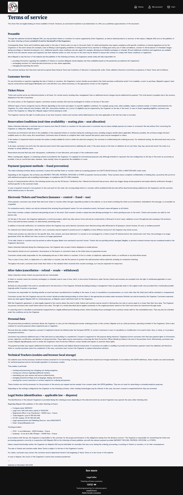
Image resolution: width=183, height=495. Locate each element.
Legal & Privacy (91, 488)
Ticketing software (88, 479)
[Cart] (171, 7)
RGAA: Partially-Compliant (91, 490)
